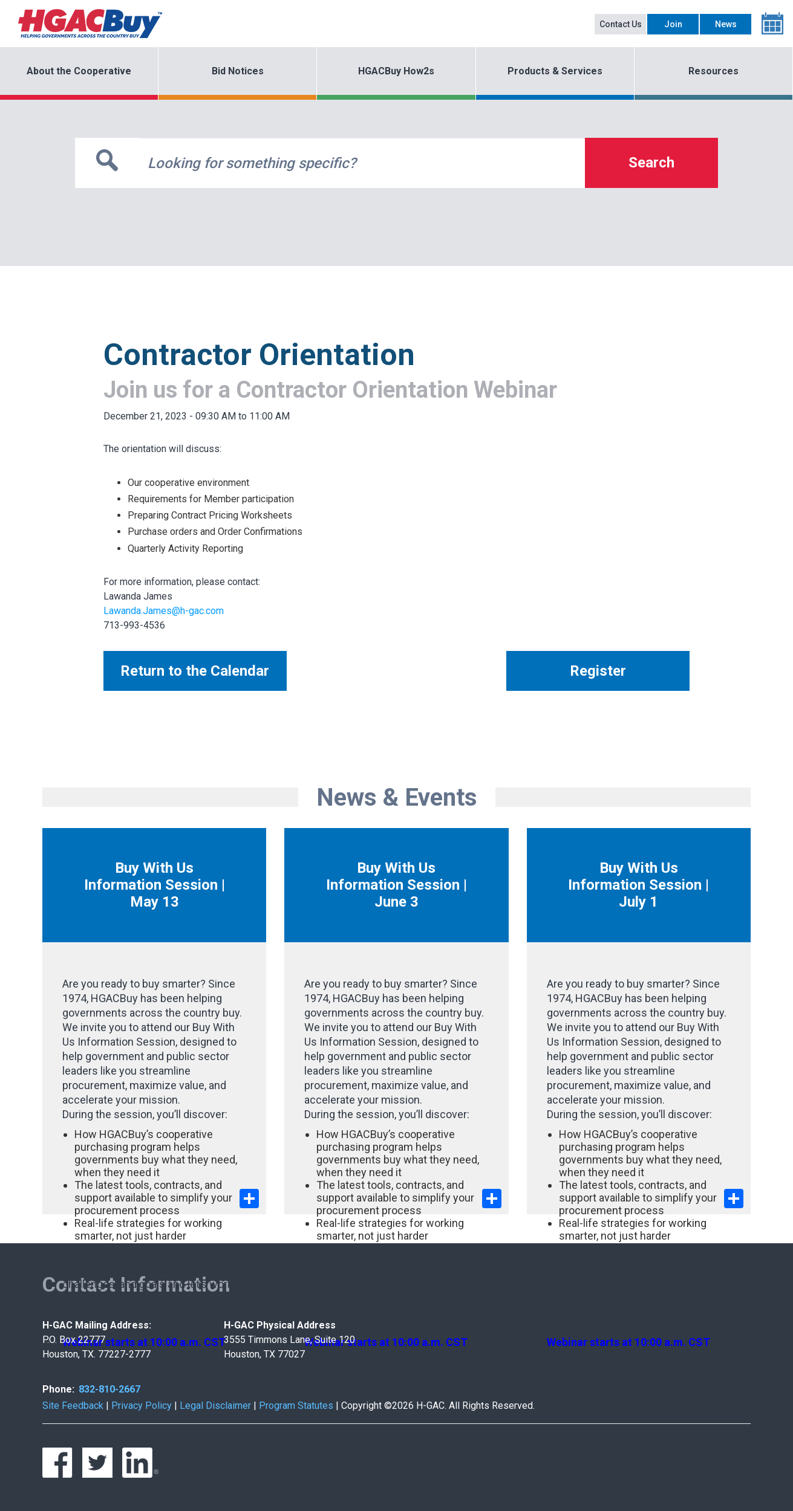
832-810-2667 (109, 1389)
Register (598, 670)
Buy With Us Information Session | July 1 (638, 884)
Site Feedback (72, 1405)
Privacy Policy (141, 1405)
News (726, 24)
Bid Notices (238, 71)
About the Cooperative (79, 71)
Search (651, 162)
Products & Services (554, 71)
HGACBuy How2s (396, 71)
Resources (713, 71)
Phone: (58, 1389)
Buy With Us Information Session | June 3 (396, 884)
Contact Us (620, 24)
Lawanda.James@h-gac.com (163, 610)
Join (673, 24)
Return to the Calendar (194, 670)
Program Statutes (296, 1405)
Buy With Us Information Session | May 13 (154, 884)
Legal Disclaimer (215, 1405)
